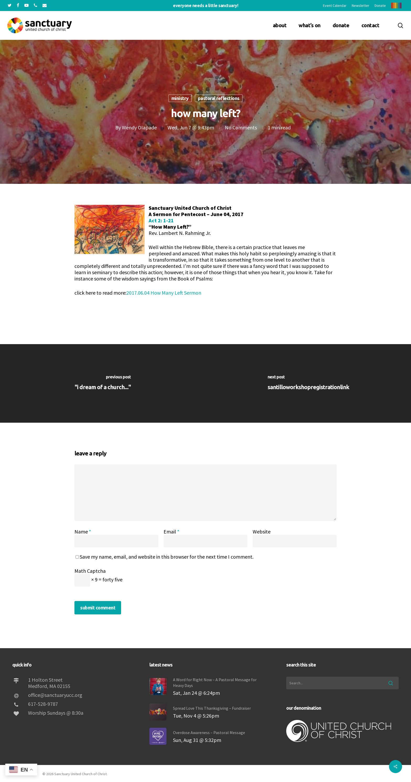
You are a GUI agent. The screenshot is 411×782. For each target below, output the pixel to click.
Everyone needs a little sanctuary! (205, 5)
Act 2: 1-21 (161, 220)
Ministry (180, 98)
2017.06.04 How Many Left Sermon (163, 292)
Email (171, 531)
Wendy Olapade (139, 127)
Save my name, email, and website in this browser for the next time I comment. (166, 556)
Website (262, 531)
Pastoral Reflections (219, 98)
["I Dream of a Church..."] (103, 383)
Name (82, 531)
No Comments (241, 127)
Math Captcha (90, 571)
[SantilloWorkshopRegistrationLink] (308, 383)
